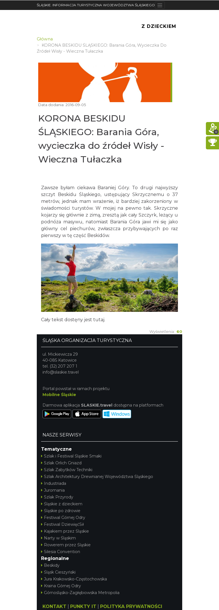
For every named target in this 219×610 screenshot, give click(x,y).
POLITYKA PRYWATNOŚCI (131, 606)
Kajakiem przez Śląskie (65, 531)
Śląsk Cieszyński (58, 572)
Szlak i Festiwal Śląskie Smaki (71, 456)
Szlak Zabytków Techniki (66, 469)
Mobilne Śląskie (59, 394)
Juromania (53, 490)
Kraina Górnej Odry (61, 585)
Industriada (53, 483)
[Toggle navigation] (160, 5)
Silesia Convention (60, 551)
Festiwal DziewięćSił (62, 524)
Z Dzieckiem (158, 26)
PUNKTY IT (83, 606)
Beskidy (50, 565)
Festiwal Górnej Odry (63, 517)
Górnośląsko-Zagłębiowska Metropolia (80, 592)
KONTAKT (54, 606)
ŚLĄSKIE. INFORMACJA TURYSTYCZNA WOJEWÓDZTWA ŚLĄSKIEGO (96, 5)
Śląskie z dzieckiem (61, 503)
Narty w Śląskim (58, 538)
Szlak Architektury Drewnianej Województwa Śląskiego (97, 476)
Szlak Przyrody (57, 497)
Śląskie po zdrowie (60, 510)
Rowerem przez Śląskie (66, 544)
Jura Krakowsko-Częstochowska (74, 579)
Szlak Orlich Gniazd (61, 462)
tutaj (98, 319)
